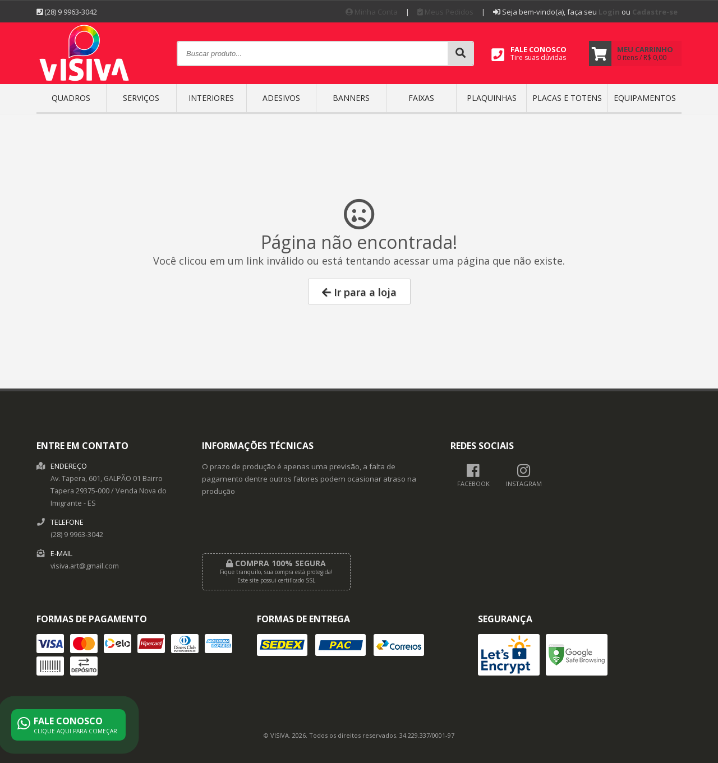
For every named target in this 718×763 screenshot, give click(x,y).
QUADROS (71, 98)
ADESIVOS (281, 98)
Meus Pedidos (445, 12)
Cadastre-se (655, 12)
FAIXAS (421, 98)
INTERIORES (211, 98)
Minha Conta (372, 12)
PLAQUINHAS (492, 98)
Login (609, 12)
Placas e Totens (567, 98)
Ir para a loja (359, 292)
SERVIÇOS (141, 98)
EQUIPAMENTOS (645, 98)
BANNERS (351, 98)
